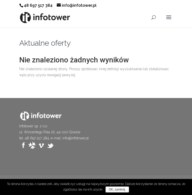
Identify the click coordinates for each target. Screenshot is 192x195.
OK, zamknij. (117, 189)
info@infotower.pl (75, 138)
